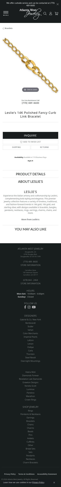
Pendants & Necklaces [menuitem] (30, 414)
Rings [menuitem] (30, 410)
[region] (30, 65)
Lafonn (30, 340)
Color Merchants (30, 333)
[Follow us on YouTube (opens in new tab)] (34, 307)
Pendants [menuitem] (30, 455)
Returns (44, 147)
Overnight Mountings (30, 361)
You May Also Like (30, 229)
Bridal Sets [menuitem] (30, 448)
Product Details (30, 174)
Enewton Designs (30, 382)
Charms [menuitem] (30, 428)
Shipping (16, 147)
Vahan (30, 330)
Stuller (30, 326)
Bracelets (9, 28)
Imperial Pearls (30, 336)
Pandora (30, 392)
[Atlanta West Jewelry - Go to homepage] (30, 14)
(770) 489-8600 (30, 102)
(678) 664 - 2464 (30, 280)
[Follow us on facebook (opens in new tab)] (25, 307)
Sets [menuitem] (30, 452)
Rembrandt (30, 323)
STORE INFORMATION (30, 265)
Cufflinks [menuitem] (30, 441)
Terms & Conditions (26, 474)
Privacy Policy (10, 474)
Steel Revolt (30, 357)
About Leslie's (30, 181)
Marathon (30, 396)
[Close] (57, 4)
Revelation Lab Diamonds (30, 379)
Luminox (30, 389)
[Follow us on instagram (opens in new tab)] (29, 307)
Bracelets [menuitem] (30, 421)
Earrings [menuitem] (30, 417)
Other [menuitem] (30, 445)
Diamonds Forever (30, 375)
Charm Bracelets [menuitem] (30, 462)
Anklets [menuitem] (30, 438)
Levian (30, 343)
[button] (44, 14)
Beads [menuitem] (30, 431)
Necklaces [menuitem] (30, 459)
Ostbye (30, 347)
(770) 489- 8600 (30, 261)
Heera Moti (30, 372)
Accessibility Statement (47, 474)
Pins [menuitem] (30, 435)
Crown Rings (30, 399)
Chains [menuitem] (30, 424)
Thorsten (30, 354)
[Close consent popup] (54, 482)
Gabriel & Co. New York (30, 319)
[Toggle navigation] (6, 13)
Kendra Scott (30, 386)
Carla (30, 350)
